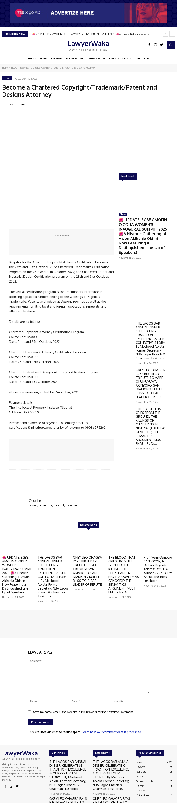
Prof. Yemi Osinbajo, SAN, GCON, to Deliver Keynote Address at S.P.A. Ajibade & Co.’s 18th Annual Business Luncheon (158, 549)
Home (5, 67)
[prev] (165, 34)
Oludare (19, 104)
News (14, 67)
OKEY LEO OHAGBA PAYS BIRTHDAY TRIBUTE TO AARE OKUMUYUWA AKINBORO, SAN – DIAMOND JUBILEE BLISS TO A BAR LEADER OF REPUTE (151, 347)
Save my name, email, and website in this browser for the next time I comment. (83, 687)
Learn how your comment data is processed (111, 707)
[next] (172, 34)
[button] (171, 45)
